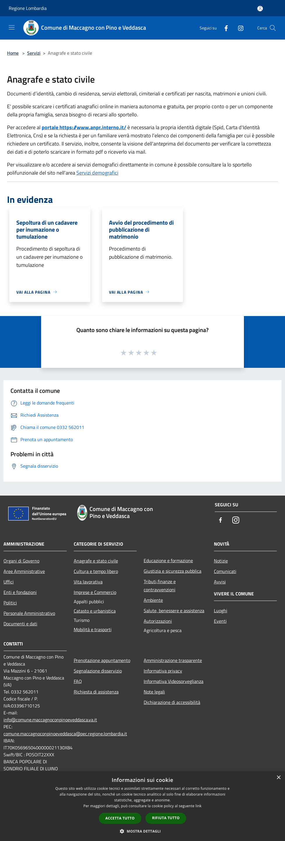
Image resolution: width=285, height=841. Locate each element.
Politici (10, 602)
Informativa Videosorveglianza (173, 681)
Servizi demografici (97, 173)
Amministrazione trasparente (173, 660)
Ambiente (153, 600)
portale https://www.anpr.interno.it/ (84, 127)
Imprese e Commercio (95, 592)
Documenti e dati (20, 623)
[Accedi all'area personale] (260, 9)
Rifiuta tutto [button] (166, 817)
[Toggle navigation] (11, 27)
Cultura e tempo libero (96, 571)
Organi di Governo (21, 560)
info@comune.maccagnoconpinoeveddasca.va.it (50, 719)
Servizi (34, 52)
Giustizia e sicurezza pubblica (172, 570)
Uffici (8, 581)
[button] (142, 831)
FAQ (78, 681)
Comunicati (225, 571)
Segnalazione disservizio (98, 670)
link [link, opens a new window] (199, 805)
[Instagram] (238, 28)
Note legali (154, 691)
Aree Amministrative (24, 571)
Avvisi (220, 581)
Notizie (221, 560)
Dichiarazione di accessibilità (172, 702)
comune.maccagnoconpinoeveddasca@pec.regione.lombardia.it (65, 733)
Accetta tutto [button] (120, 818)
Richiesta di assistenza (96, 691)
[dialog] (142, 806)
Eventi (220, 621)
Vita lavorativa (88, 581)
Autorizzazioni (158, 621)
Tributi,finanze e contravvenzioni (160, 585)
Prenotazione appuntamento (102, 660)
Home (13, 52)
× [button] (278, 778)
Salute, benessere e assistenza (174, 610)
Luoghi (220, 610)
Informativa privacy (163, 670)
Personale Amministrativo (29, 613)
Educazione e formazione (168, 560)
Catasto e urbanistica (95, 610)
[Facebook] (224, 28)
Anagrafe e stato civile (96, 560)
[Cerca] (272, 27)
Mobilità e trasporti (93, 629)
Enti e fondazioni (20, 592)
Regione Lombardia (28, 8)
